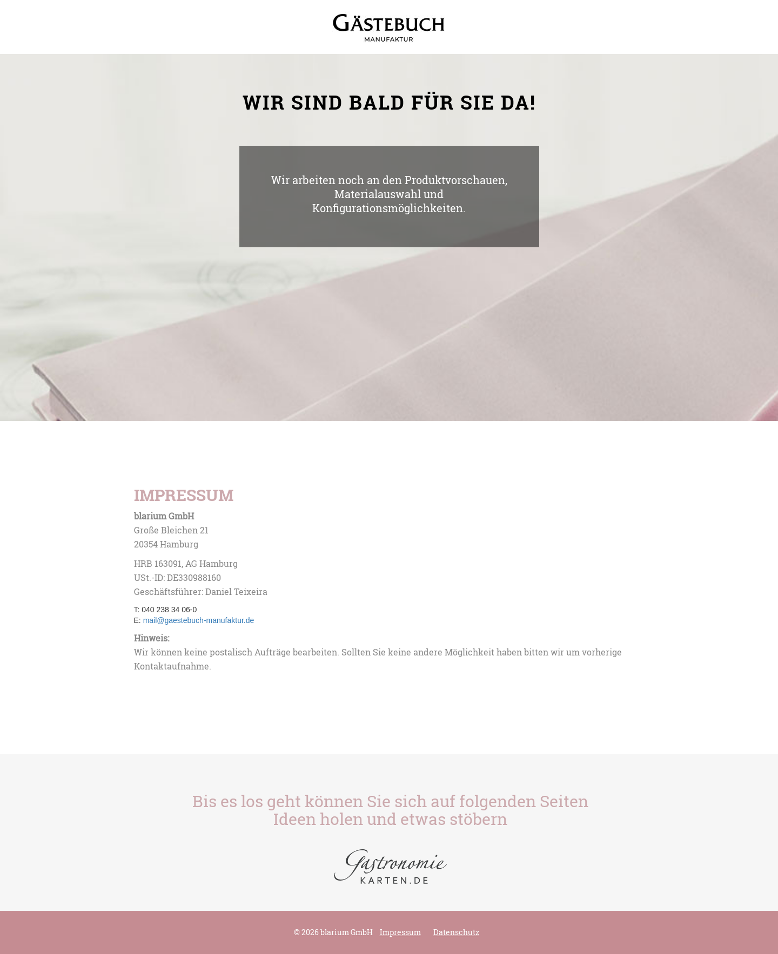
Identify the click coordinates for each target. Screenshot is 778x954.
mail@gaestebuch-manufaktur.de (198, 620)
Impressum (400, 932)
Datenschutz (456, 932)
